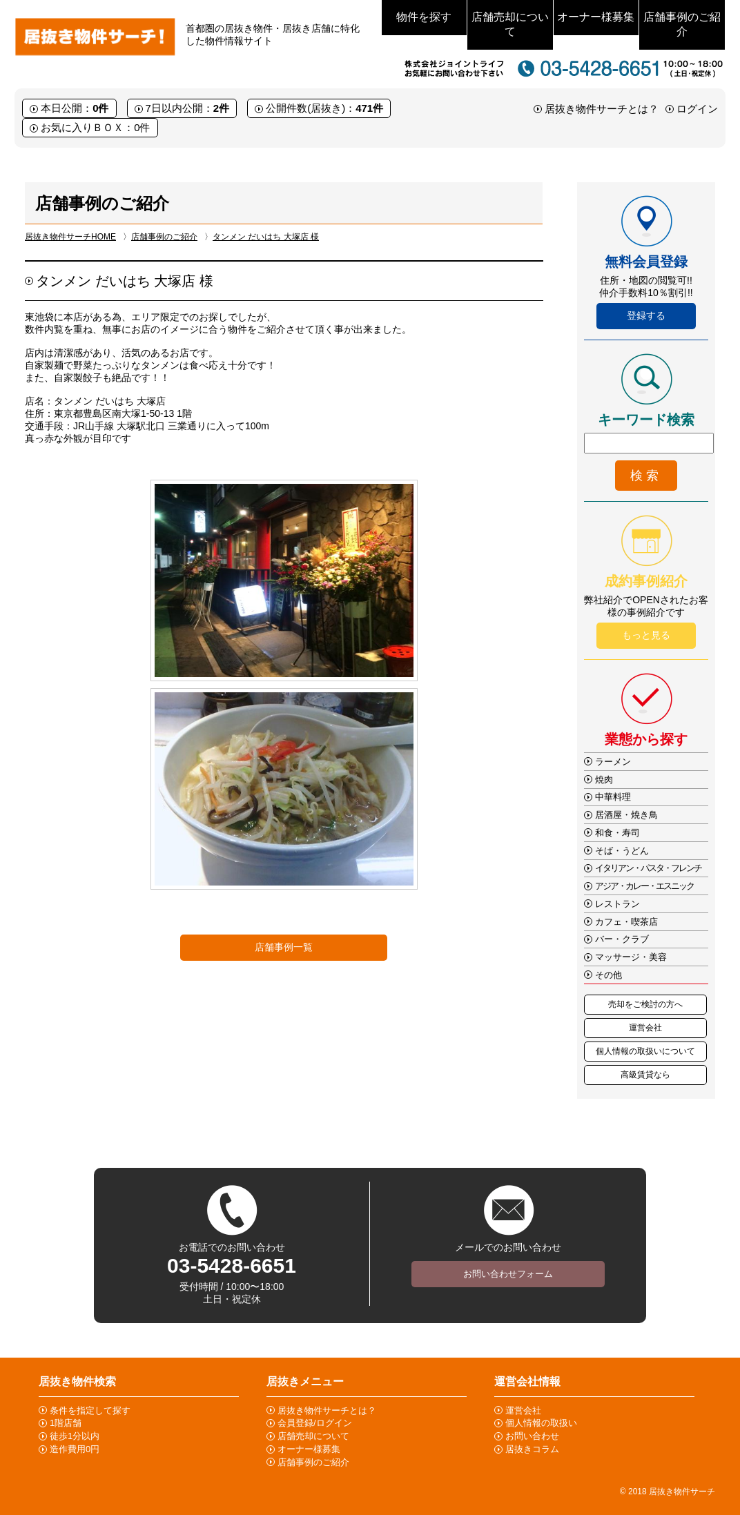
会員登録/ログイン (315, 1423)
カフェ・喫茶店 (626, 922)
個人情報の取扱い (541, 1423)
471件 (369, 108)
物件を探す (423, 17)
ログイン (697, 109)
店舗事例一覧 (284, 946)
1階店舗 (65, 1423)
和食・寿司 (617, 833)
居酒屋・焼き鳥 (626, 815)
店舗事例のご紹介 (682, 24)
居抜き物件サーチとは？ (602, 109)
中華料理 (613, 797)
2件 (221, 108)
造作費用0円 (74, 1449)
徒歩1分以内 (74, 1436)
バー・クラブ (622, 939)
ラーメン (613, 761)
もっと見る (646, 635)
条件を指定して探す (90, 1410)
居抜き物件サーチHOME (70, 237)
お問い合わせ (532, 1436)
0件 (100, 108)
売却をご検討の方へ (645, 1004)
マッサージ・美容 (631, 957)
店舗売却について (510, 24)
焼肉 (604, 779)
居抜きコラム (532, 1449)
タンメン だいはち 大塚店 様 (266, 237)
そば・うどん (622, 851)
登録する (646, 315)
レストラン (617, 904)
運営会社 (645, 1028)
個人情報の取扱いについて (645, 1051)
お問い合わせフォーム (508, 1274)
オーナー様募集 (595, 17)
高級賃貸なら (645, 1074)
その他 (608, 975)
